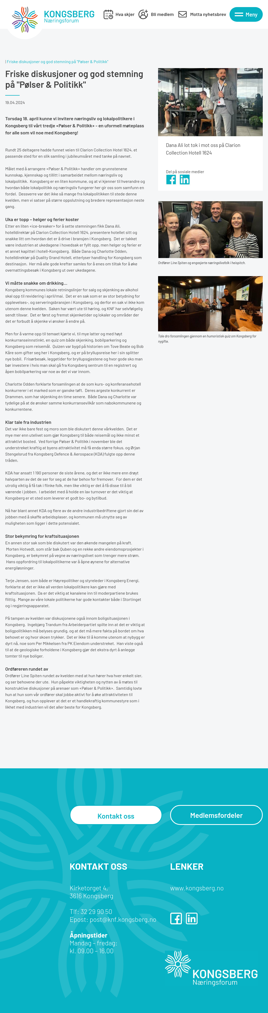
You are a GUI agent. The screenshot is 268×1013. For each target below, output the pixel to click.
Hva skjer (125, 14)
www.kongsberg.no (197, 888)
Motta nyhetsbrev (208, 14)
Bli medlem (162, 14)
